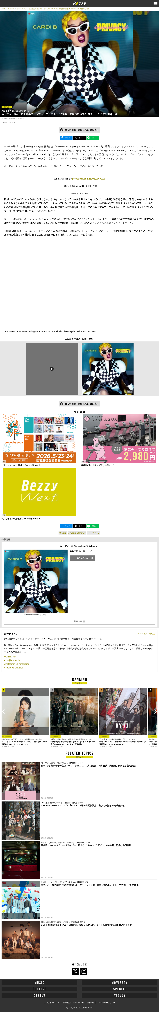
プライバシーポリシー (106, 1002)
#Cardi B (62, 533)
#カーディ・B (93, 533)
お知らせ (90, 1002)
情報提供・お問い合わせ (73, 1002)
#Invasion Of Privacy (76, 533)
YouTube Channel (14, 667)
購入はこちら (82, 558)
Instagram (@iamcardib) (17, 664)
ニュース (11, 9)
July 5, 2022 (92, 186)
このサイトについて (52, 1002)
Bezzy (4, 9)
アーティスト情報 (145, 634)
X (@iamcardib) (12, 660)
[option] (51, 369)
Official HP (10, 656)
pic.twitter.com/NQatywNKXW (88, 178)
